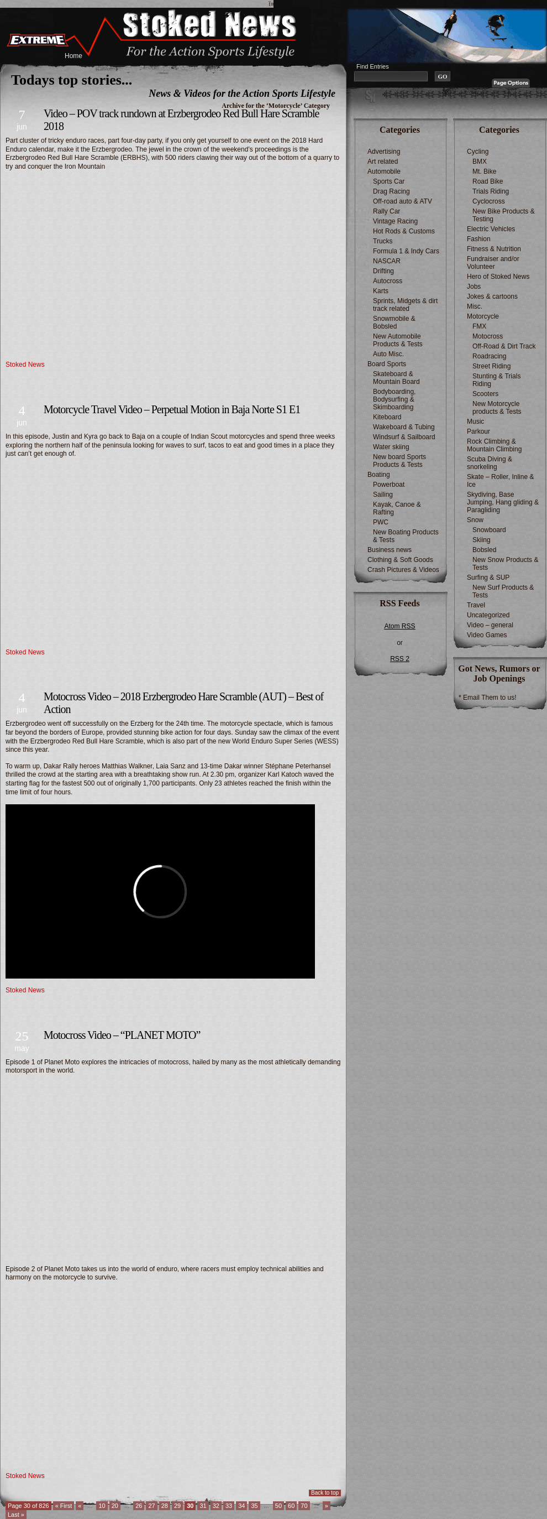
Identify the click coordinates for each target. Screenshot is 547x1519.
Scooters (485, 394)
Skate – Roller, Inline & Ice (500, 480)
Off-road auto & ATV (402, 201)
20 (115, 1505)
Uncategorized (488, 615)
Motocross (487, 336)
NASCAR (387, 261)
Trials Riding (490, 191)
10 (101, 1505)
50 (278, 1505)
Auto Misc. (388, 354)
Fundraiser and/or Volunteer (493, 262)
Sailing (383, 494)
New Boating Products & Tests (406, 536)
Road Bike (487, 181)
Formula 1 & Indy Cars (406, 251)
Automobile (384, 171)
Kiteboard (387, 417)
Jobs (474, 286)
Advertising (383, 151)
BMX (479, 161)
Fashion (479, 239)
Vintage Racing (395, 221)
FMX (479, 326)
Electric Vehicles (491, 229)
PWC (380, 522)
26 (138, 1505)
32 (216, 1505)
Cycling (477, 151)
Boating (378, 474)
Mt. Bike (484, 171)
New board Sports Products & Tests (399, 461)
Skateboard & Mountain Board (396, 378)
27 (151, 1505)
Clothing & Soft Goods (400, 560)
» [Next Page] (326, 1505)
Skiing (481, 540)
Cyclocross (488, 201)
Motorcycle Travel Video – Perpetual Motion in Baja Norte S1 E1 (172, 409)
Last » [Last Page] (16, 1514)
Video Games (487, 635)
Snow (475, 520)
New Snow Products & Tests (505, 563)
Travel (476, 605)
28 (164, 1505)
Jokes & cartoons (492, 296)
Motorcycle (483, 316)
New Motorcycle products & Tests (497, 407)
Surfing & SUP (488, 577)
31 (202, 1505)
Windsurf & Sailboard (404, 437)
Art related (382, 161)
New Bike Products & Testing (503, 215)
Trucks (383, 241)
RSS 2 (399, 659)
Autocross (387, 281)
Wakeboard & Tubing (404, 427)
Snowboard (489, 530)
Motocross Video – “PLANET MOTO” (122, 1035)
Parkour (478, 431)
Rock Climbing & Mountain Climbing (494, 445)
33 (228, 1505)
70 (304, 1505)
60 (291, 1505)
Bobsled (484, 550)
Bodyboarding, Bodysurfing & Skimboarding (394, 399)
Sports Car (388, 181)
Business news (389, 550)
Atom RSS (399, 626)
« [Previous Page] (79, 1505)
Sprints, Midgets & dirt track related (405, 305)
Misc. (474, 306)
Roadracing (489, 356)
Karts (380, 291)
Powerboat (388, 484)
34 (241, 1505)
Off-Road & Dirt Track (503, 346)
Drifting (383, 271)
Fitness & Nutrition (494, 249)
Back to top (325, 1493)
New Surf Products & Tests (503, 591)
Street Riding (491, 366)
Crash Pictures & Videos (403, 570)
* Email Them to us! (487, 697)
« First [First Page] (63, 1505)
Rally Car (386, 211)
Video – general (490, 625)
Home (73, 56)
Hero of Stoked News (498, 276)
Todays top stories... (71, 80)
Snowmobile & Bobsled (394, 322)
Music (475, 421)
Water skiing (391, 447)
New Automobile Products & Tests (398, 340)
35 (254, 1505)
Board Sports (386, 364)
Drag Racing (391, 191)
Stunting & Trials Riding (496, 380)
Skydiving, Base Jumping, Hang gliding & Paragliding (503, 502)
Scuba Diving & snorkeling (489, 463)
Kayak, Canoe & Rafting (397, 508)
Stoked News (25, 364)
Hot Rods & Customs (404, 231)
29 (177, 1505)
